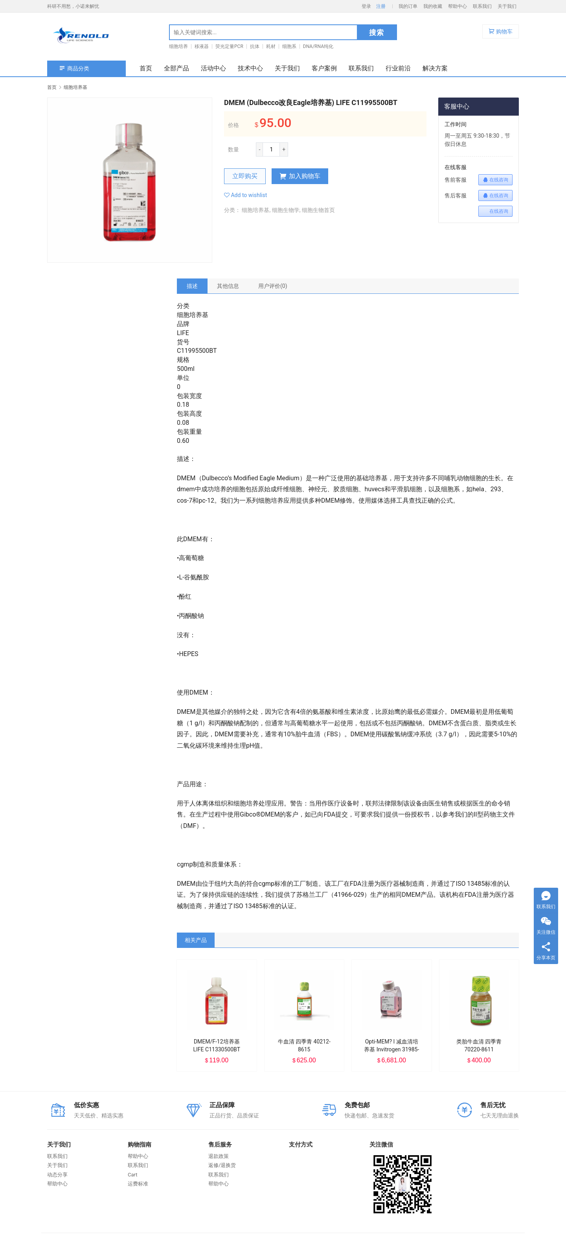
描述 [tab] (192, 286)
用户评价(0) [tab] (272, 286)
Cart (133, 1175)
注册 (381, 6)
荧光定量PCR (229, 46)
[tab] (192, 285)
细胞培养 (178, 46)
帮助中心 (457, 6)
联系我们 (482, 6)
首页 (146, 68)
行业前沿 (398, 68)
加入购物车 (299, 176)
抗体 (254, 46)
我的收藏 (432, 6)
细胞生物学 (286, 210)
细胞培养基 (255, 210)
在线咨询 (495, 180)
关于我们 (507, 6)
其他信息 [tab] (228, 286)
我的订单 (408, 6)
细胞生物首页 (318, 210)
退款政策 (218, 1156)
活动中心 (213, 68)
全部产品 (176, 68)
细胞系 (289, 46)
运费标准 (138, 1184)
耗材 (271, 46)
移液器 (202, 46)
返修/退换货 (222, 1165)
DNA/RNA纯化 (318, 46)
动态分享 (57, 1175)
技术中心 (250, 68)
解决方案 (435, 68)
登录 (366, 6)
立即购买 (244, 176)
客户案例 (324, 68)
